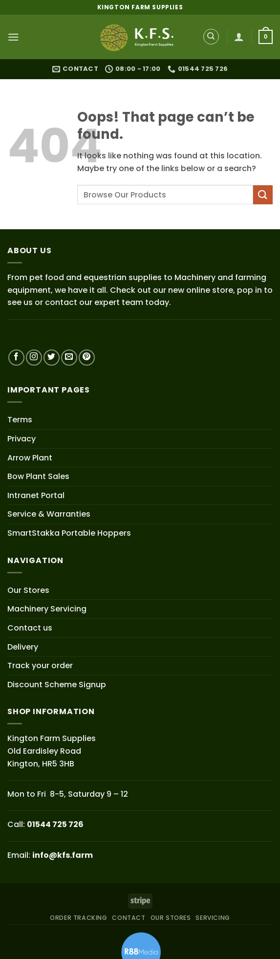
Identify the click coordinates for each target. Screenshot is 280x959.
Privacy (21, 438)
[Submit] (263, 194)
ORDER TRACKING (79, 918)
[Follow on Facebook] (16, 357)
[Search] (211, 37)
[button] (13, 37)
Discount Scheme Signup (56, 684)
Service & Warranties (48, 514)
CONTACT (128, 918)
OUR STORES (171, 918)
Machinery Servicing (46, 608)
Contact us (29, 627)
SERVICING (212, 918)
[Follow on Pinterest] (87, 357)
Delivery (22, 646)
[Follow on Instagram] (34, 357)
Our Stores (28, 589)
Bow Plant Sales (38, 476)
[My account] (239, 37)
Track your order (40, 665)
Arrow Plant (29, 457)
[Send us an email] (69, 357)
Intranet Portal (36, 495)
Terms (19, 419)
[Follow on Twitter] (51, 357)
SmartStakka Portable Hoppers (69, 533)
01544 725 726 (55, 824)
